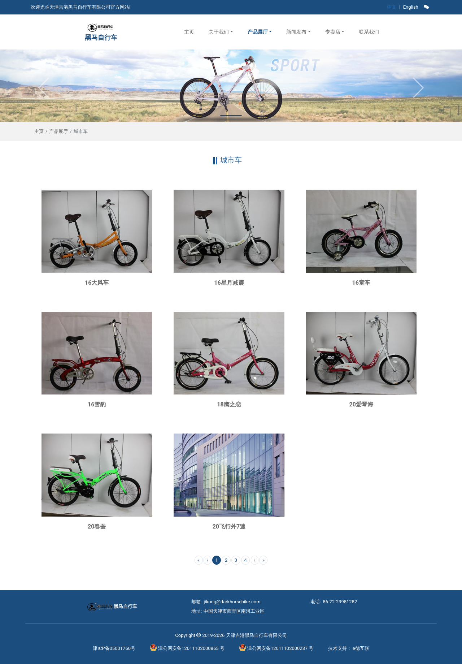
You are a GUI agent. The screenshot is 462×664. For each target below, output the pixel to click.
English (410, 7)
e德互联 (361, 648)
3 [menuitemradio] (236, 560)
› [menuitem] (254, 560)
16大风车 (97, 282)
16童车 (361, 282)
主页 (189, 32)
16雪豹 (97, 404)
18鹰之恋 (229, 404)
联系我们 (369, 32)
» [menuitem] (263, 560)
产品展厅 (58, 131)
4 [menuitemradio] (245, 560)
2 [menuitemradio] (226, 560)
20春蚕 (97, 526)
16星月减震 (229, 282)
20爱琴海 (361, 404)
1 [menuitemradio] (216, 560)
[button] (220, 32)
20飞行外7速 (229, 526)
